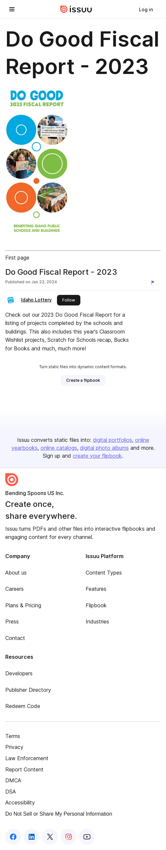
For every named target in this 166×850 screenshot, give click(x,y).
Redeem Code (22, 706)
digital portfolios (112, 440)
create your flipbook (97, 455)
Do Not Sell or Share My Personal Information (58, 814)
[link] (146, 9)
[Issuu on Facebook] (13, 837)
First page (17, 257)
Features (96, 588)
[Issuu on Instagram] (68, 837)
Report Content (24, 769)
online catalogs (59, 447)
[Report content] (154, 283)
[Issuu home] (76, 9)
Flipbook (96, 605)
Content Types (104, 572)
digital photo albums (104, 447)
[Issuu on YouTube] (87, 837)
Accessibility (20, 802)
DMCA (13, 780)
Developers (19, 673)
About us (16, 572)
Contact (15, 638)
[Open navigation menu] (11, 9)
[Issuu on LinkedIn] (32, 837)
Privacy (14, 747)
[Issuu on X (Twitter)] (50, 837)
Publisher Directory (28, 690)
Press (12, 621)
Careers (14, 588)
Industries (97, 621)
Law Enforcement (26, 758)
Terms (12, 736)
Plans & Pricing (23, 605)
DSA (10, 791)
